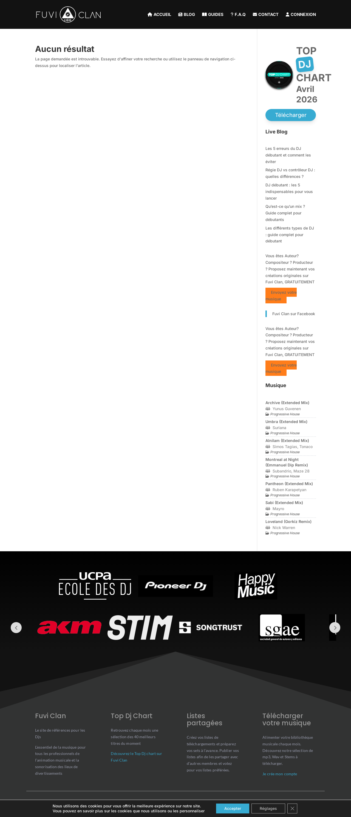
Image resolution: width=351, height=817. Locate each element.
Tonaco (306, 446)
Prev (16, 627)
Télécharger (291, 115)
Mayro (278, 508)
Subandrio (282, 471)
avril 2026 (306, 94)
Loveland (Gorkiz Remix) (288, 521)
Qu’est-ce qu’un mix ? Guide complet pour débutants (285, 213)
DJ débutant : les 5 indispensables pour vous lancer (289, 191)
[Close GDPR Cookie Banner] (292, 808)
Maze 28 (301, 471)
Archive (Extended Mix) (287, 402)
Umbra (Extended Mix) (286, 421)
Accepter (232, 808)
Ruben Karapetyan (289, 489)
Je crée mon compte (279, 773)
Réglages (268, 808)
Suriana (279, 427)
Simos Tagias (285, 446)
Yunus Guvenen (287, 408)
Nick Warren (284, 527)
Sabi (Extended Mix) (284, 502)
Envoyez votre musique (281, 295)
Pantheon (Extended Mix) (289, 483)
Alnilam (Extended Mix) (287, 440)
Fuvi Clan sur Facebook (293, 313)
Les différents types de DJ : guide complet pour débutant (289, 235)
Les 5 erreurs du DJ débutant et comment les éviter (288, 155)
